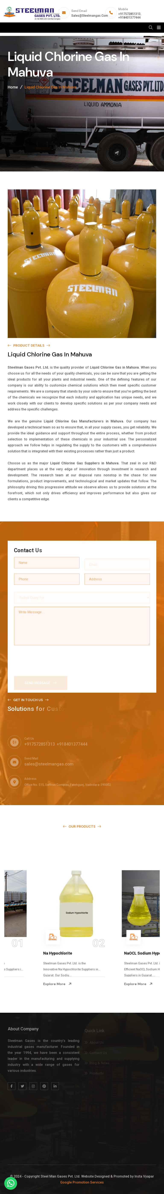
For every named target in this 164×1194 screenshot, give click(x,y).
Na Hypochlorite (106, 953)
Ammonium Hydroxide (30, 953)
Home (13, 87)
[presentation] (46, 659)
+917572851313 (129, 14)
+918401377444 (129, 17)
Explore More (25, 983)
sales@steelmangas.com (89, 15)
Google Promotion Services (82, 1182)
